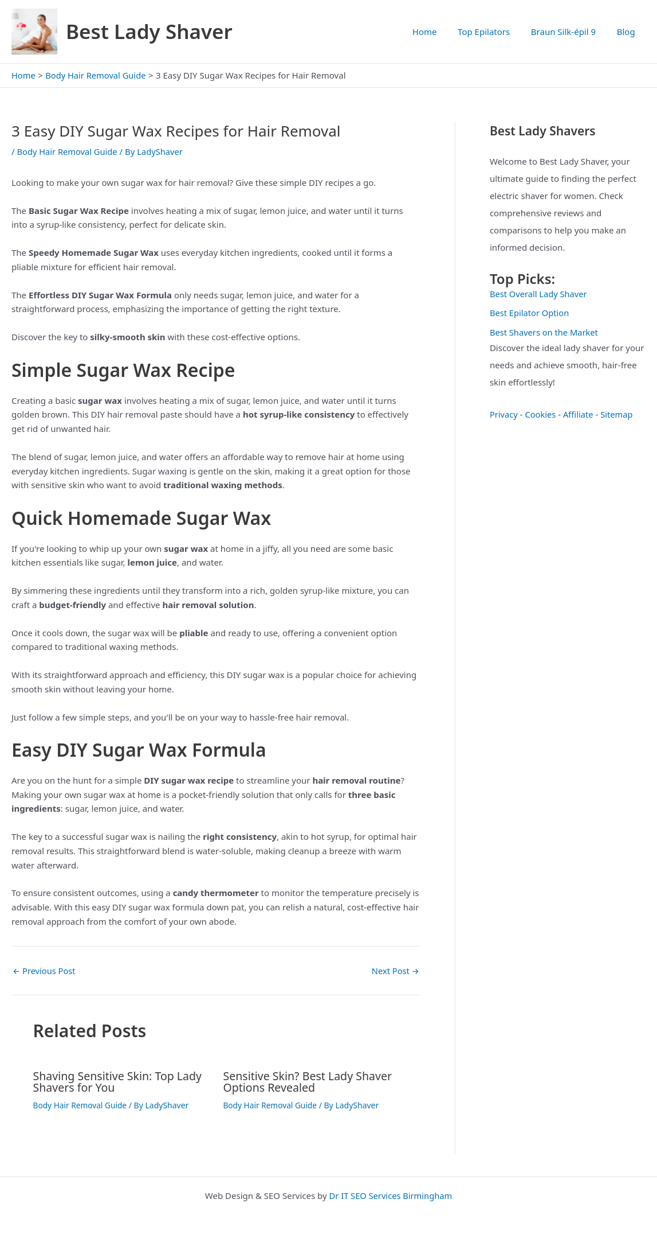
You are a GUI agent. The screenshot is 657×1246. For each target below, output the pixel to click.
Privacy (504, 414)
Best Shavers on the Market (545, 332)
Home (438, 31)
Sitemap (619, 414)
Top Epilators (493, 31)
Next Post (395, 971)
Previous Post (45, 971)
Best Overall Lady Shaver (539, 293)
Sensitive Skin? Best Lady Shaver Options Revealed (309, 1081)
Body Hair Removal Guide (68, 151)
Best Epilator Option (530, 312)
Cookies (541, 414)
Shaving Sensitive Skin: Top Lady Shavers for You (119, 1081)
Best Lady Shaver (149, 31)
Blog (628, 31)
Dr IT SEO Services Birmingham (391, 1195)
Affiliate (579, 414)
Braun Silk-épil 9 (569, 31)
